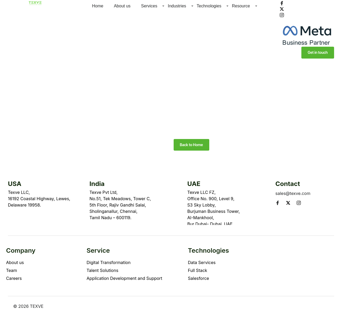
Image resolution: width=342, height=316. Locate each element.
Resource (241, 6)
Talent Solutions (102, 270)
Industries (177, 6)
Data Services (202, 262)
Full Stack (197, 270)
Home (97, 6)
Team (11, 270)
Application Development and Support (124, 278)
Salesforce (198, 278)
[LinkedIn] (307, 20)
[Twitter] (307, 9)
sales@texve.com (293, 193)
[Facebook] (307, 3)
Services (149, 6)
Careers (14, 278)
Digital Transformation (109, 262)
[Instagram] (307, 15)
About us (122, 6)
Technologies (209, 6)
